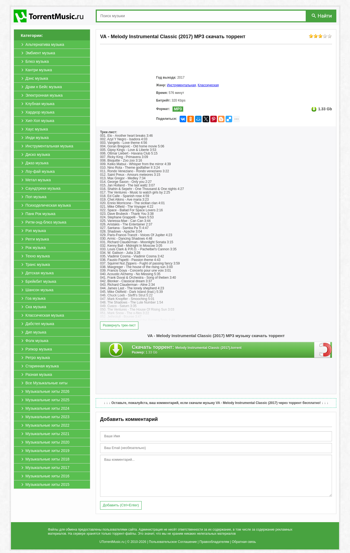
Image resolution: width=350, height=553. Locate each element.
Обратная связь (244, 542)
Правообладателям (214, 542)
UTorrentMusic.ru (112, 542)
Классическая (208, 85)
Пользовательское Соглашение (173, 542)
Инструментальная (181, 85)
